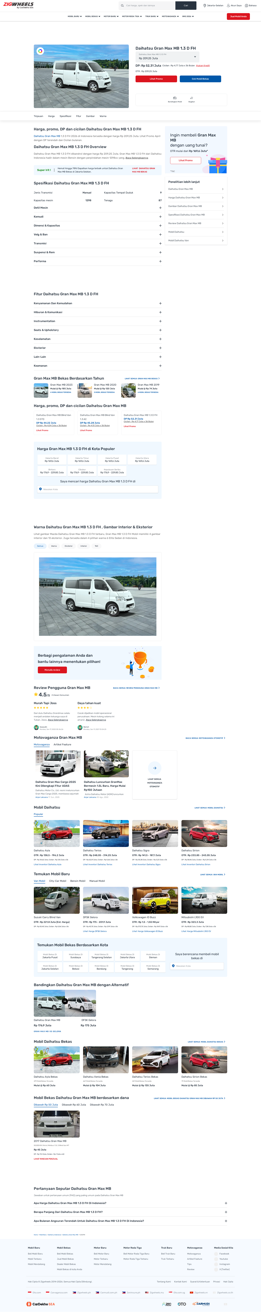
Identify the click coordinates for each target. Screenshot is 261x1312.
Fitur (78, 116)
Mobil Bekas (91, 16)
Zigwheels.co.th (223, 1292)
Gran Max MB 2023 (61, 384)
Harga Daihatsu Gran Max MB (196, 197)
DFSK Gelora (90, 917)
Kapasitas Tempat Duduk (118, 192)
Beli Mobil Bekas (65, 1253)
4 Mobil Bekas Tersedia (60, 392)
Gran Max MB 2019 (148, 384)
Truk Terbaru (167, 1259)
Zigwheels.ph (82, 1292)
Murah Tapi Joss (45, 703)
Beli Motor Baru (101, 1253)
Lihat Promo (156, 79)
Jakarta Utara (127, 956)
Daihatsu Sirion (190, 850)
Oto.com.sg (177, 1292)
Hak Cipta (228, 1281)
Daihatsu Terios (92, 850)
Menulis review (52, 670)
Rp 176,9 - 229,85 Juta (52, 471)
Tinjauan (38, 116)
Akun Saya (234, 5)
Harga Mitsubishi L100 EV (199, 931)
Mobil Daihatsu (196, 232)
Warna (103, 116)
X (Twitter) (222, 1270)
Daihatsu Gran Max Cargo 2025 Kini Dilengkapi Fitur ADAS (55, 784)
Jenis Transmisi (43, 192)
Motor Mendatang (102, 1264)
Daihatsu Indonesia (54, 1235)
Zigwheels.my (154, 1292)
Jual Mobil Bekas (65, 1259)
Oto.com (34, 1292)
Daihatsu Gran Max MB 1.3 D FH (152, 55)
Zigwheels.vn (199, 1292)
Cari (186, 5)
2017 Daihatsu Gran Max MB (50, 1141)
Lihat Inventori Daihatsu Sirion (195, 864)
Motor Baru (110, 16)
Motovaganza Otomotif (212, 738)
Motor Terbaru (101, 1259)
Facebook (221, 1254)
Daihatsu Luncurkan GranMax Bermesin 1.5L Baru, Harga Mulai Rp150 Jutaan (104, 785)
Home (36, 1235)
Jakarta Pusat (49, 956)
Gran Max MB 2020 (105, 384)
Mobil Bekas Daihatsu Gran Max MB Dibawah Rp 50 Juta (196, 1098)
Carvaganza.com (57, 1292)
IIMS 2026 (186, 16)
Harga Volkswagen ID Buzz (150, 931)
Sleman (153, 956)
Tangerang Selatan (101, 956)
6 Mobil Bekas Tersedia (148, 392)
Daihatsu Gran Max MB (47, 136)
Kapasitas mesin (43, 200)
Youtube (221, 1259)
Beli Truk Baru (168, 1253)
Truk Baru (150, 16)
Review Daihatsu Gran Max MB (196, 223)
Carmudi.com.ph (106, 1292)
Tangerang (127, 967)
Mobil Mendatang (36, 1264)
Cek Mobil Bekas (200, 79)
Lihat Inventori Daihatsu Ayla (47, 864)
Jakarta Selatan (49, 967)
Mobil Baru (73, 16)
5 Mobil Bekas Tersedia (104, 392)
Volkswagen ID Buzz (144, 917)
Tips (189, 1264)
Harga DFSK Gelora (97, 931)
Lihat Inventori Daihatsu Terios (97, 864)
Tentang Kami (164, 1281)
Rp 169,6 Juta (52, 460)
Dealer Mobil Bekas (66, 1264)
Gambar (90, 116)
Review (190, 1269)
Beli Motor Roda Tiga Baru (136, 1253)
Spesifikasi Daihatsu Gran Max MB (196, 214)
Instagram (222, 1264)
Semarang (153, 967)
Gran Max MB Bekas (149, 379)
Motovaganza (169, 16)
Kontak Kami (180, 1281)
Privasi (216, 1281)
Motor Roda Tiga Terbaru (135, 1259)
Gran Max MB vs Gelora (47, 1031)
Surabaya (75, 956)
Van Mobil (219, 875)
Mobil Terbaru (35, 1259)
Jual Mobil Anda (238, 16)
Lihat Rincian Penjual (46, 1159)
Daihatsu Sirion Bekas (194, 1076)
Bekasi (75, 967)
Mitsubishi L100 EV (192, 917)
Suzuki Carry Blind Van (47, 917)
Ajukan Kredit (203, 65)
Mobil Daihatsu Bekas (213, 1042)
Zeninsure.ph (131, 1292)
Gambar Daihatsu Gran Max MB (196, 206)
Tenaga (108, 200)
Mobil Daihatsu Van (196, 240)
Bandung (101, 967)
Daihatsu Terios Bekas (145, 1076)
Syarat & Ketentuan (200, 1281)
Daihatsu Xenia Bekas (95, 1076)
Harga (51, 116)
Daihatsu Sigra (140, 850)
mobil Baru (42, 1235)
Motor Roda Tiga (130, 16)
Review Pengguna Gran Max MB (143, 688)
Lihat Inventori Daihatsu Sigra (146, 864)
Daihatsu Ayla (42, 850)
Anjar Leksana (41, 797)
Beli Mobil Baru (35, 1253)
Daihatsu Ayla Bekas (46, 1076)
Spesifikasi (65, 116)
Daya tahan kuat (89, 703)
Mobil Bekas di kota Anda (69, 1269)
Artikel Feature (194, 1259)
